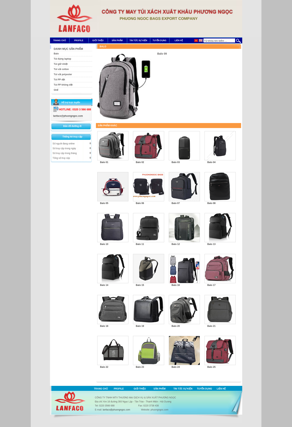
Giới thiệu (140, 388)
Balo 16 (176, 285)
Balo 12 (176, 244)
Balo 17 (211, 285)
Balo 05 (104, 203)
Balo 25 (211, 367)
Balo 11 (140, 244)
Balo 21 (211, 326)
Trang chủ (101, 388)
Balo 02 (140, 162)
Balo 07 (176, 203)
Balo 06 (140, 203)
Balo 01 (104, 162)
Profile (119, 388)
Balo (103, 46)
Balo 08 (211, 203)
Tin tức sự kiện (182, 388)
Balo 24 (176, 367)
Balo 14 (104, 285)
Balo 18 (104, 326)
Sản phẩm (160, 388)
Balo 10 (104, 244)
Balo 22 (104, 367)
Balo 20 (176, 326)
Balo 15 (140, 285)
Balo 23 (140, 367)
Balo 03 (176, 162)
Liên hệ (221, 388)
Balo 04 (211, 162)
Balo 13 (211, 244)
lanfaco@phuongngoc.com (68, 116)
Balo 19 (140, 326)
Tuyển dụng (204, 388)
